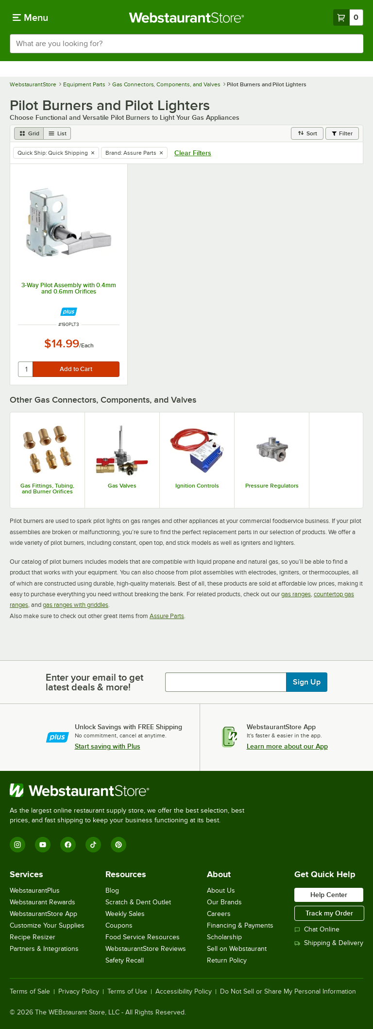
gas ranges (296, 594)
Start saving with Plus (107, 746)
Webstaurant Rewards (42, 902)
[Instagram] (17, 844)
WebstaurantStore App (43, 913)
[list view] (57, 133)
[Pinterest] (118, 844)
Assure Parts (167, 616)
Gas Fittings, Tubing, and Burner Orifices (47, 488)
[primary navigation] (30, 17)
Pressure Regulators (272, 486)
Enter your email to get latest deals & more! (94, 682)
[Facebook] (68, 844)
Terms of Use (127, 991)
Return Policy (227, 960)
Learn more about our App (287, 746)
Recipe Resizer (32, 937)
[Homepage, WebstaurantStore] (186, 17)
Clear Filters (192, 153)
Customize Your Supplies (47, 925)
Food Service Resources (142, 937)
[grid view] (29, 133)
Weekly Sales (125, 913)
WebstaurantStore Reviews (145, 948)
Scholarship (224, 937)
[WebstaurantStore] (131, 790)
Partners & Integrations (44, 948)
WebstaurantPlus (35, 890)
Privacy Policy (78, 991)
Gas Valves (122, 486)
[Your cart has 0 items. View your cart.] (348, 17)
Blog (112, 890)
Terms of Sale (30, 991)
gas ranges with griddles (75, 604)
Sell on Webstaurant (237, 948)
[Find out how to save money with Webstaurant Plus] (68, 312)
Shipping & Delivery (328, 943)
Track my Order (329, 913)
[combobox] (186, 43)
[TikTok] (93, 844)
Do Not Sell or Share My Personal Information (288, 991)
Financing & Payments (240, 925)
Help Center (328, 894)
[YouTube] (43, 844)
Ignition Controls (197, 486)
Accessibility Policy (183, 991)
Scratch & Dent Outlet (138, 902)
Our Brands (224, 902)
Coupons (119, 925)
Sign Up (307, 682)
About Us (221, 890)
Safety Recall (124, 960)
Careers (219, 913)
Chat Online (316, 929)
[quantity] (26, 369)
